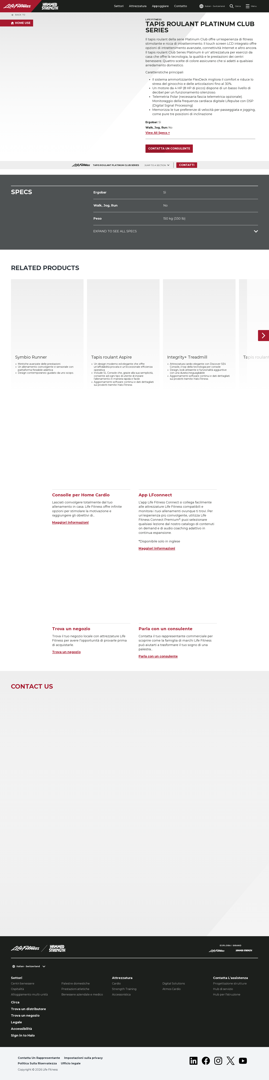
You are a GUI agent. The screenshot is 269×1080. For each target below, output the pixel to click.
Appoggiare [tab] (160, 6)
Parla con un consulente (158, 656)
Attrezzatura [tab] (138, 6)
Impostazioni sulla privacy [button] (83, 1058)
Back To (18, 15)
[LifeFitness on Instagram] (218, 1061)
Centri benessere (22, 983)
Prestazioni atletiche (75, 989)
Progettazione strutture (230, 983)
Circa (15, 1002)
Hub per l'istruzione (226, 994)
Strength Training (124, 989)
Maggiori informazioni (70, 522)
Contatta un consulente (169, 148)
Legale (16, 1022)
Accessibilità (21, 1029)
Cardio (116, 983)
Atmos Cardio (171, 989)
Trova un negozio (66, 652)
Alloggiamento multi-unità (29, 994)
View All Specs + (157, 132)
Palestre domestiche (75, 983)
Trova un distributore (28, 1009)
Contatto (180, 6)
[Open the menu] (251, 6)
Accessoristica (121, 994)
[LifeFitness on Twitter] (230, 1061)
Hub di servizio (223, 989)
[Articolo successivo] (263, 335)
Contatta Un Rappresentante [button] (39, 1058)
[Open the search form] (235, 6)
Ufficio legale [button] (71, 1063)
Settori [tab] (119, 6)
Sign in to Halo (23, 1035)
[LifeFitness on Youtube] (243, 1061)
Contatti (186, 165)
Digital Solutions (173, 983)
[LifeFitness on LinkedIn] (193, 1061)
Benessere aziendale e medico (82, 994)
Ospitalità (17, 989)
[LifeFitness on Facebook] (206, 1061)
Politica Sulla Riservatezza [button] (37, 1063)
